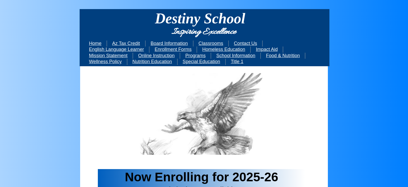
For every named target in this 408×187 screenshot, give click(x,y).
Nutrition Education (152, 61)
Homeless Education (223, 49)
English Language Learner (116, 49)
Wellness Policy (105, 61)
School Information (235, 55)
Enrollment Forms (173, 49)
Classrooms (211, 43)
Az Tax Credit (126, 43)
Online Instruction (156, 55)
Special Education (201, 61)
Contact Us (245, 43)
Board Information (169, 43)
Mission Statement (108, 55)
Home (95, 43)
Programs (195, 55)
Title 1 (237, 61)
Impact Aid (267, 49)
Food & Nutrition (283, 55)
